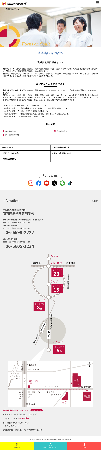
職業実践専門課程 (9, 159)
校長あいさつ (8, 147)
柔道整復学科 (62, 131)
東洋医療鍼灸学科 (12, 135)
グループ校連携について (62, 153)
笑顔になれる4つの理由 (11, 153)
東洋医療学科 (10, 131)
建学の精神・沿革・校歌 (62, 147)
